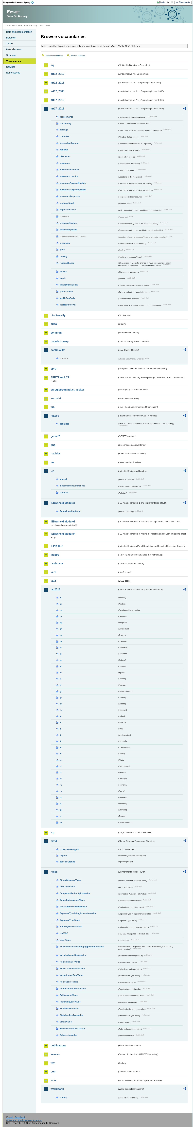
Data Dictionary (30, 26)
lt (60, 741)
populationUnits (68, 209)
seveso (55, 1054)
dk (61, 654)
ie (61, 716)
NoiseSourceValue (69, 982)
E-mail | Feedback (15, 1117)
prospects (65, 243)
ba (61, 610)
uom (53, 1071)
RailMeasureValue (69, 995)
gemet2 (55, 436)
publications (58, 1045)
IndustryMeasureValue (71, 926)
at (61, 604)
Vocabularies (13, 61)
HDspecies (65, 156)
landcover (57, 563)
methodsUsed (67, 203)
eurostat (56, 398)
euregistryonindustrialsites (68, 389)
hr (61, 704)
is (61, 722)
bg (61, 622)
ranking (63, 256)
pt (61, 778)
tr (60, 816)
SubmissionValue (68, 1035)
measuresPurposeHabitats (73, 183)
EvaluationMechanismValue (74, 906)
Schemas (11, 55)
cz (61, 641)
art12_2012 (57, 73)
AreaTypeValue (67, 886)
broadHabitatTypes (69, 849)
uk (61, 822)
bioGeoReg (65, 123)
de (61, 647)
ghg (53, 445)
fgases (55, 415)
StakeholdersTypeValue (71, 1015)
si (61, 803)
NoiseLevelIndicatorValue (72, 968)
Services (10, 67)
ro (61, 785)
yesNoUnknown (68, 305)
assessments (66, 117)
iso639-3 (64, 933)
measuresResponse (70, 196)
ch (61, 629)
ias (52, 462)
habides (56, 453)
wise (53, 1080)
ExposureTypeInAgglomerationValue (78, 913)
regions (63, 855)
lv (61, 753)
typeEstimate (66, 291)
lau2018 (55, 589)
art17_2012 (57, 100)
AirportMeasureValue (70, 880)
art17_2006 (57, 91)
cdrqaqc (64, 129)
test (53, 1063)
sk (61, 810)
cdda (54, 323)
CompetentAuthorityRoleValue (75, 893)
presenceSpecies (68, 229)
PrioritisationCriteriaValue (73, 988)
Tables (9, 43)
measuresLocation (69, 176)
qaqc (62, 249)
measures (65, 163)
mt (61, 760)
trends (63, 278)
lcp (52, 832)
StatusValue (66, 1021)
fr (60, 685)
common (56, 332)
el (61, 666)
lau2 (53, 580)
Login (162, 2)
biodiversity (58, 315)
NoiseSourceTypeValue (71, 975)
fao (53, 407)
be (61, 616)
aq (52, 65)
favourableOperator (69, 143)
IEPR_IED (57, 546)
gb (61, 691)
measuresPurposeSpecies (73, 189)
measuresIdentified (69, 169)
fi (60, 679)
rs (61, 791)
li (60, 735)
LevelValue (65, 940)
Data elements (14, 49)
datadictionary (60, 341)
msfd (54, 841)
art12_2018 (57, 82)
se (61, 797)
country (64, 1097)
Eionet (19, 26)
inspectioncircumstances (72, 485)
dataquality (58, 350)
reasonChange (67, 263)
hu (61, 710)
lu (61, 747)
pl (61, 772)
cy (61, 635)
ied (52, 471)
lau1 (53, 572)
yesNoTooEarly (67, 298)
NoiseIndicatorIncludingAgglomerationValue (82, 946)
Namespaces (13, 72)
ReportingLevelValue (70, 1002)
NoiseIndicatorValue (70, 962)
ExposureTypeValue (70, 920)
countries (64, 136)
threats (63, 271)
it (60, 729)
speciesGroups (67, 861)
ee (61, 660)
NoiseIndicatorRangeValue (73, 955)
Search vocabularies (54, 56)
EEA (19, 2)
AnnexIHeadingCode (70, 511)
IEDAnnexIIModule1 (63, 502)
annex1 (63, 479)
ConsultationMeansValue (72, 900)
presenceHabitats (68, 223)
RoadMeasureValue (69, 1008)
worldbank (57, 1089)
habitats (64, 149)
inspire (55, 554)
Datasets (11, 37)
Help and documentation (19, 32)
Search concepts (78, 56)
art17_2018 (57, 108)
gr (61, 697)
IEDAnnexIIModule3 (63, 521)
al (61, 597)
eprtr (54, 368)
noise (54, 871)
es (61, 672)
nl (61, 766)
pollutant (64, 492)
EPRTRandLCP (60, 377)
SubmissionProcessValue (73, 1028)
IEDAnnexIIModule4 (63, 533)
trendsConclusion (69, 285)
